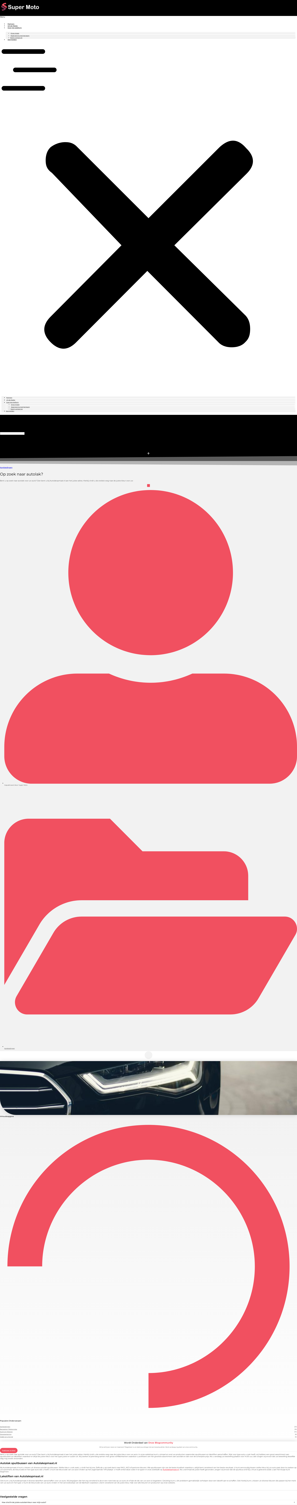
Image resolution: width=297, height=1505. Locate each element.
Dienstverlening (5, 1434)
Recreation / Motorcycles (8, 1429)
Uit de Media (13, 26)
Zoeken (7, 431)
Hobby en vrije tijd (6, 1437)
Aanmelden (12, 40)
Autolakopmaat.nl (171, 1470)
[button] (148, 217)
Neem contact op (16, 38)
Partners (11, 24)
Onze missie (15, 33)
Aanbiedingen (6, 468)
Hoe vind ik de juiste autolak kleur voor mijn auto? (148, 1502)
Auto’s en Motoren (6, 1432)
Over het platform (15, 28)
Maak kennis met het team (20, 36)
